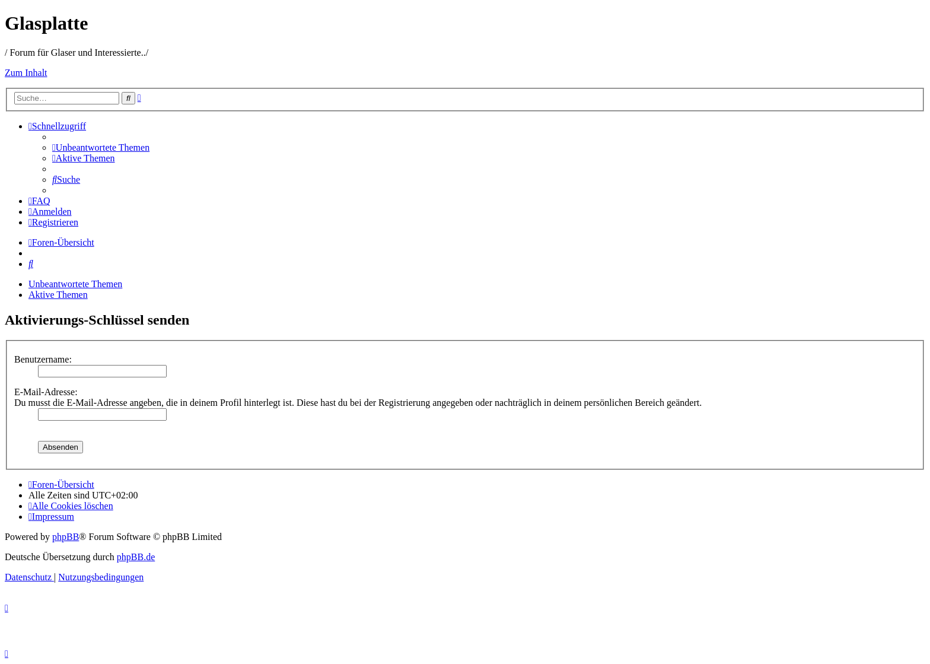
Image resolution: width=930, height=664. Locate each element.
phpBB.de (136, 557)
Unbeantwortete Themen (75, 284)
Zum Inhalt (26, 73)
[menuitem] (100, 147)
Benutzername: (43, 359)
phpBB (65, 537)
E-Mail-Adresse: (46, 392)
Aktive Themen (58, 295)
